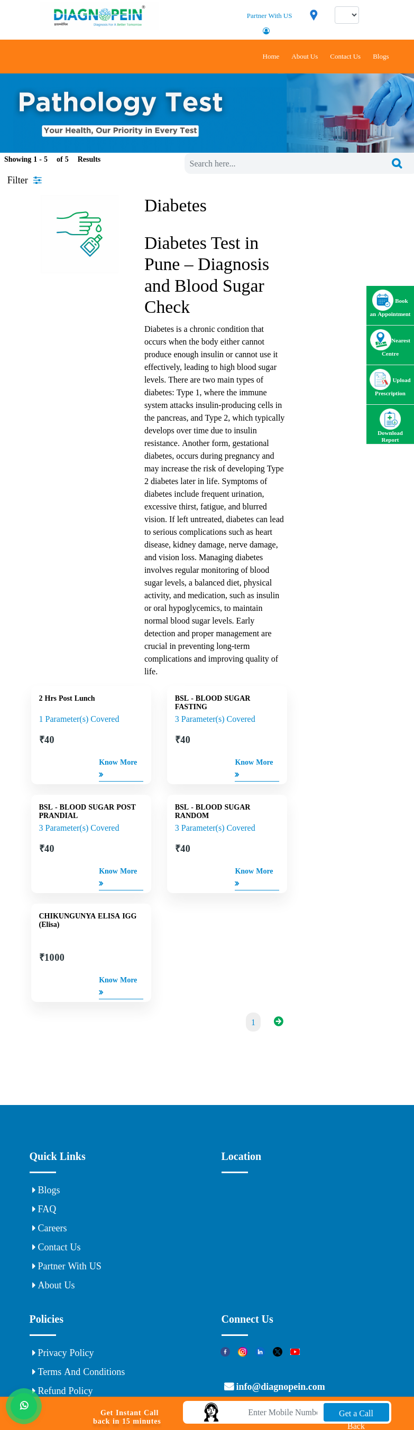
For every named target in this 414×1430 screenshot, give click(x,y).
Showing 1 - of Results (52, 159)
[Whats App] (24, 1404)
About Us (304, 56)
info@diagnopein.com (279, 1386)
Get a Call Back (356, 1415)
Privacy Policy (63, 1353)
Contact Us (345, 56)
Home (271, 56)
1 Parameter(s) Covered (79, 718)
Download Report (390, 430)
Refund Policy (62, 1391)
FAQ (44, 1209)
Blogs (381, 56)
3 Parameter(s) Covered (215, 718)
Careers (49, 1228)
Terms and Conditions (78, 1372)
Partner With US (269, 15)
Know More (118, 769)
